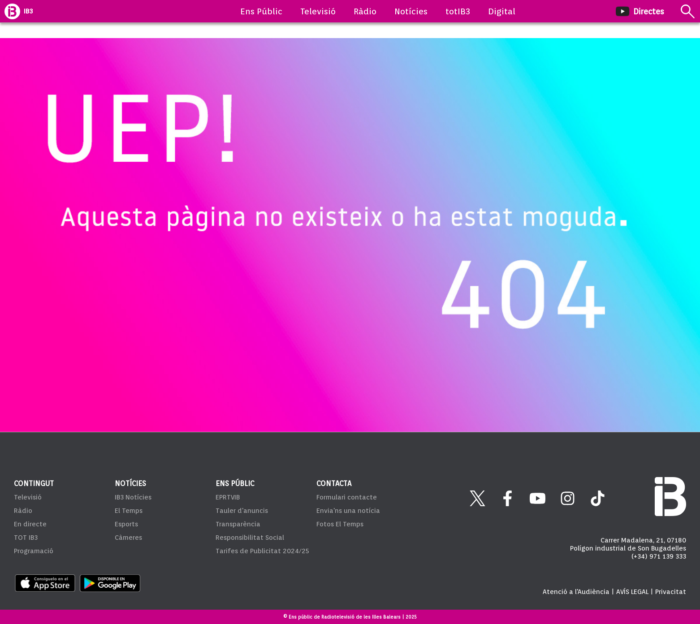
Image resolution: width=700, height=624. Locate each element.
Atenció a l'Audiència (576, 592)
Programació (33, 551)
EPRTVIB (228, 497)
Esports (126, 524)
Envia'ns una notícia (348, 511)
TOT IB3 (26, 538)
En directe (30, 524)
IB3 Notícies (133, 497)
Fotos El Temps (339, 524)
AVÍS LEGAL (632, 592)
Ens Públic (261, 11)
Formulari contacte (346, 497)
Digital (501, 11)
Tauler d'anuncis (242, 511)
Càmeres (128, 538)
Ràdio (365, 11)
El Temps (129, 511)
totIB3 (457, 11)
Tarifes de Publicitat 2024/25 (262, 551)
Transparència (238, 524)
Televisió (318, 11)
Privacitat (670, 592)
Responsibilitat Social (250, 538)
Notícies (411, 11)
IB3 (28, 11)
